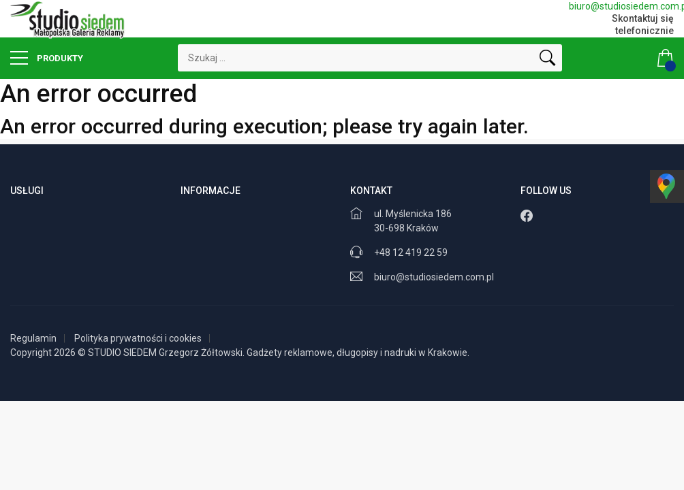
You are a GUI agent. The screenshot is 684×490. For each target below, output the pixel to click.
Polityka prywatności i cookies (138, 338)
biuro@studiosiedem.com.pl (621, 6)
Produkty (46, 57)
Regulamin (33, 338)
